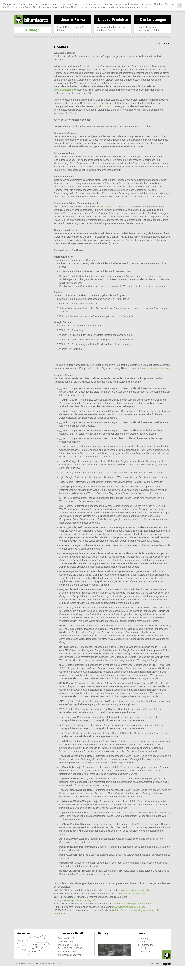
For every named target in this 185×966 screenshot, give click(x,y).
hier (147, 7)
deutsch (167, 43)
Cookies (145, 948)
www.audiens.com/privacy (131, 893)
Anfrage (145, 938)
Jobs (143, 941)
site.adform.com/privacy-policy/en (133, 903)
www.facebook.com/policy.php (134, 890)
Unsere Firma (73, 25)
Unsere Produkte (113, 25)
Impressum (147, 945)
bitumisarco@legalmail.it (70, 955)
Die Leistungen (153, 25)
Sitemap (145, 951)
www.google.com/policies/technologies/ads (76, 900)
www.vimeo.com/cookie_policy (129, 907)
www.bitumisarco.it (63, 89)
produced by (161, 964)
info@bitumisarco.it (68, 951)
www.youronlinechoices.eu (156, 368)
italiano (158, 43)
